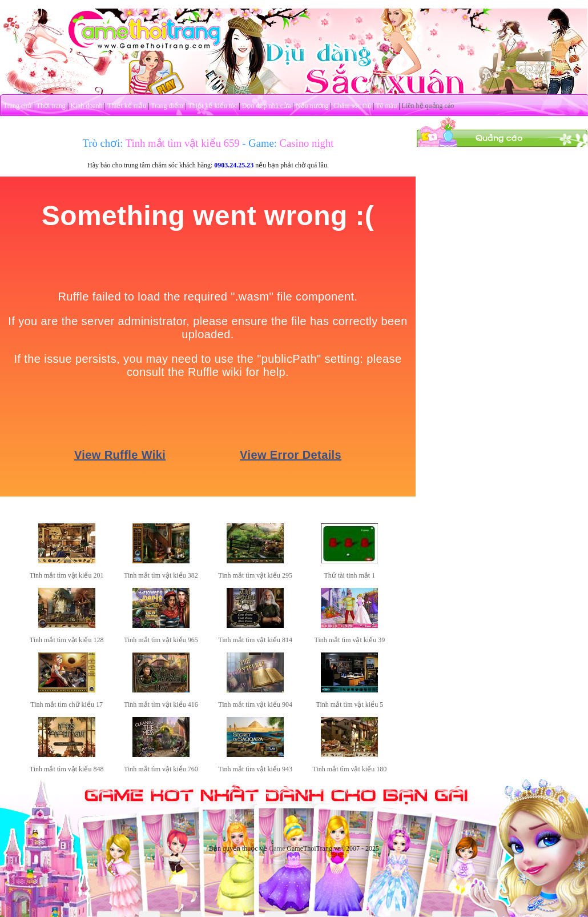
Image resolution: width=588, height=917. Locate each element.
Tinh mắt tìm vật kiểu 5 (350, 704)
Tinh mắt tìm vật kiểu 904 (255, 704)
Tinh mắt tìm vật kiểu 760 (161, 769)
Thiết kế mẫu (126, 106)
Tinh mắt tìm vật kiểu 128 (67, 640)
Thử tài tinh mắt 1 (350, 575)
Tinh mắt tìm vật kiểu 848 (67, 769)
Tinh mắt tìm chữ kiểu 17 (66, 704)
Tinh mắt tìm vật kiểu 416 (161, 704)
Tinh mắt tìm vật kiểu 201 (67, 575)
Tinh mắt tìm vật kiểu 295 (255, 575)
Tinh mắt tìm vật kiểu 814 (255, 640)
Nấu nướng (312, 106)
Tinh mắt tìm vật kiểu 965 (161, 640)
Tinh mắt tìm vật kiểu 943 (255, 769)
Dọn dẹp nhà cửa (266, 106)
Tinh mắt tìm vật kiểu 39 (350, 640)
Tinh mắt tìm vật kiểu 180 (350, 769)
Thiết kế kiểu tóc (212, 106)
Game (277, 848)
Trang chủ (17, 106)
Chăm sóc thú (352, 106)
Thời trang (51, 106)
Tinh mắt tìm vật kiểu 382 (161, 575)
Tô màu (386, 106)
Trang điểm (167, 106)
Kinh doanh (86, 106)
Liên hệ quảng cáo (428, 106)
